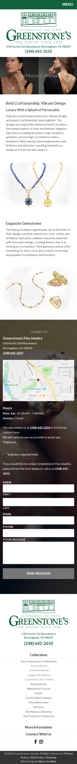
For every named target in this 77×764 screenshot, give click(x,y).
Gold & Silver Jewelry (39, 697)
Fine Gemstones (39, 702)
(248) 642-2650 (38, 51)
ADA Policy (37, 757)
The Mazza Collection (38, 711)
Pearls (38, 693)
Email (8, 514)
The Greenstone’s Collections (38, 661)
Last (6, 508)
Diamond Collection (39, 670)
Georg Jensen (38, 684)
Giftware (38, 707)
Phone (9, 526)
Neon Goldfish (47, 761)
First (6, 494)
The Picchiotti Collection (38, 716)
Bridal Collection (39, 665)
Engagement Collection (39, 675)
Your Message (14, 539)
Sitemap (51, 757)
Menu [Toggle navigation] (65, 4)
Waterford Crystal (38, 688)
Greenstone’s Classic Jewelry (39, 679)
